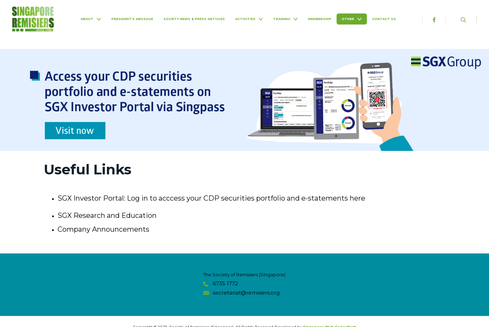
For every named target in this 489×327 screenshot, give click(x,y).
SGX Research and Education (107, 215)
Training (285, 19)
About (91, 19)
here (357, 198)
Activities (249, 19)
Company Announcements (103, 229)
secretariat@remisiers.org (246, 292)
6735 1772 (225, 283)
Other (351, 19)
